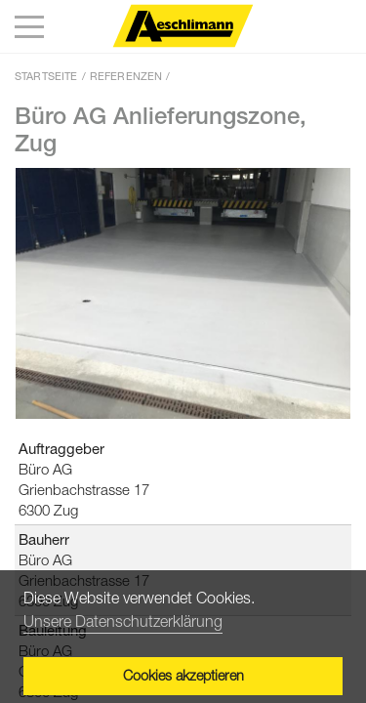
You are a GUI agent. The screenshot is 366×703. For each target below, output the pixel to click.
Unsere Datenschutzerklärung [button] (123, 621)
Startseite (46, 75)
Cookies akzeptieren (183, 675)
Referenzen (126, 75)
